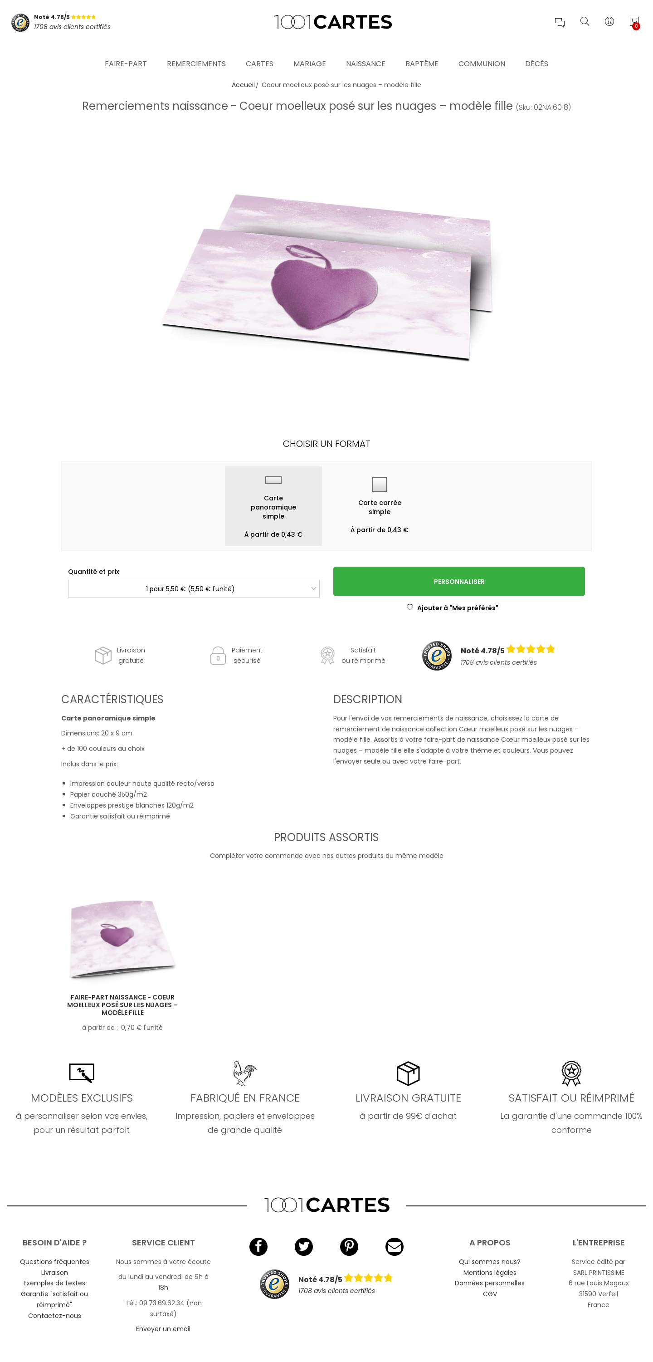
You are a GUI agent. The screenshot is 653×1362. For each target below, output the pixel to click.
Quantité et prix (93, 571)
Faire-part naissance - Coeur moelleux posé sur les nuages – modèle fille (122, 1005)
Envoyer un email (163, 1328)
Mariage (309, 52)
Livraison (54, 1272)
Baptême (422, 52)
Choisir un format (326, 443)
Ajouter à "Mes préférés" (452, 607)
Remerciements (196, 52)
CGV (490, 1293)
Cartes (259, 52)
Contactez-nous (54, 1315)
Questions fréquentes (54, 1261)
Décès (536, 52)
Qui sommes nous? (490, 1261)
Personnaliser (459, 581)
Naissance (365, 52)
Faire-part (126, 52)
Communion (481, 52)
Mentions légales (490, 1272)
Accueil (243, 84)
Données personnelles (490, 1283)
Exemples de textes (54, 1283)
